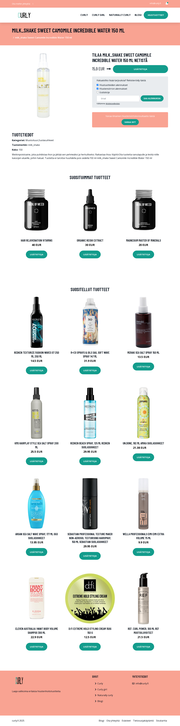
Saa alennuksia (152, 98)
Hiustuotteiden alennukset (113, 85)
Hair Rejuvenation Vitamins (36, 240)
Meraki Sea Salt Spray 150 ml (143, 352)
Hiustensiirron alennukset (113, 88)
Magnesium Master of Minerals (143, 240)
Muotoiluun (32, 140)
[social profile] (33, 3)
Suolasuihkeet (46, 140)
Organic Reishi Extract (90, 240)
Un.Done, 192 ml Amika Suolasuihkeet (143, 443)
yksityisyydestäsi (113, 103)
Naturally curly (119, 15)
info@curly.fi (155, 3)
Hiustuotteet (156, 15)
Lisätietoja (140, 69)
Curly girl (98, 15)
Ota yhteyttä (113, 720)
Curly (84, 15)
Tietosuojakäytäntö (143, 720)
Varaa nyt (130, 122)
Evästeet (126, 720)
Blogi (138, 15)
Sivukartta (161, 720)
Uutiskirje (104, 92)
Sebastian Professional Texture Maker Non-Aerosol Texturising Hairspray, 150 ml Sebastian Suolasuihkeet (90, 538)
